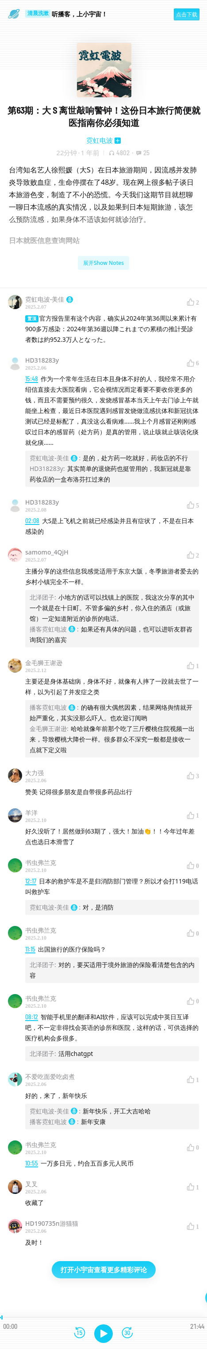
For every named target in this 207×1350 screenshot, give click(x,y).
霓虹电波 (99, 140)
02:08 (32, 520)
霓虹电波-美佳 (49, 299)
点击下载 (186, 14)
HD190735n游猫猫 (51, 1223)
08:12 (31, 1017)
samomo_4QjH (47, 552)
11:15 (30, 949)
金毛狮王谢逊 (43, 662)
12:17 (30, 881)
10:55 (31, 1163)
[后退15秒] (79, 1333)
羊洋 (31, 812)
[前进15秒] (127, 1333)
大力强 (34, 773)
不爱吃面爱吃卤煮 (50, 1076)
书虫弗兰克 (40, 862)
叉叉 (31, 1184)
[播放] (103, 1333)
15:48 (31, 378)
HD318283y (42, 360)
